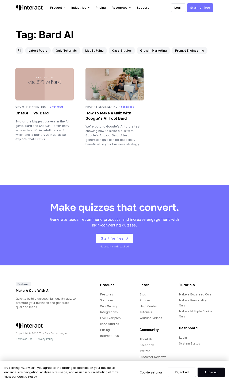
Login (178, 7)
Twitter (145, 351)
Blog (143, 294)
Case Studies (122, 50)
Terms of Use (24, 338)
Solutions (107, 300)
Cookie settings (151, 372)
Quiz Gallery (108, 306)
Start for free (200, 7)
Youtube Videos (151, 318)
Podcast (146, 300)
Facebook (147, 345)
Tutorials (146, 312)
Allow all (211, 372)
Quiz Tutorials (66, 50)
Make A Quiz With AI (33, 290)
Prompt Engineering (189, 50)
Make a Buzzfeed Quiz (195, 294)
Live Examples (110, 318)
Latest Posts (37, 50)
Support (143, 7)
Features (106, 294)
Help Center (148, 306)
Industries (80, 7)
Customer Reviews (153, 357)
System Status (189, 343)
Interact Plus (109, 336)
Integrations (109, 312)
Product (57, 7)
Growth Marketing (153, 50)
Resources (121, 7)
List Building (94, 50)
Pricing (101, 7)
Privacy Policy (45, 338)
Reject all (182, 372)
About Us (146, 339)
